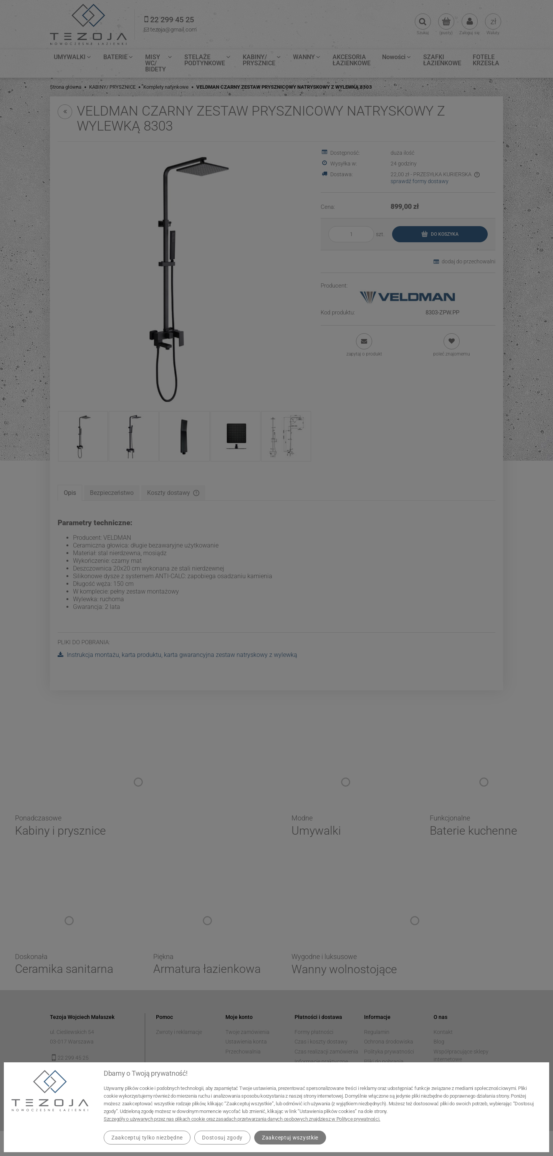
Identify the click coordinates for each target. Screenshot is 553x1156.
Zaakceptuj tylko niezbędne (147, 1138)
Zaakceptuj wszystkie (290, 1138)
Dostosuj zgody (222, 1138)
